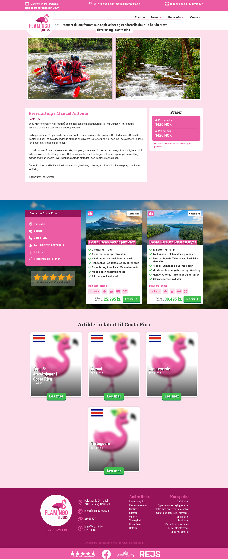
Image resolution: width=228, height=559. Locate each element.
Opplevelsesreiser (180, 531)
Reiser (157, 17)
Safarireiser (183, 501)
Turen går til (135, 520)
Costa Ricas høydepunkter (112, 242)
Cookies (133, 509)
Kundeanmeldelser (138, 505)
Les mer (132, 299)
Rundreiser (183, 520)
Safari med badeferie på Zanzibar (172, 509)
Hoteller (133, 528)
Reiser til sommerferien (177, 524)
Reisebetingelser (137, 501)
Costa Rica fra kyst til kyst (173, 242)
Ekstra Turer (135, 524)
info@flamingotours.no (97, 510)
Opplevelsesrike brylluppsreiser (173, 505)
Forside (140, 17)
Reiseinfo (176, 17)
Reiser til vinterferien (178, 528)
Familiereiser (182, 516)
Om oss (195, 17)
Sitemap (133, 512)
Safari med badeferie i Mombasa (172, 512)
